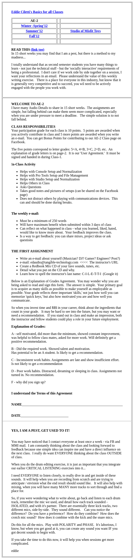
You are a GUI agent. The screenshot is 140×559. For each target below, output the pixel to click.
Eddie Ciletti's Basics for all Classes (37, 12)
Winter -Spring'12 (34, 26)
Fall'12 (34, 36)
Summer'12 (34, 31)
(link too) (37, 49)
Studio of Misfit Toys (85, 31)
